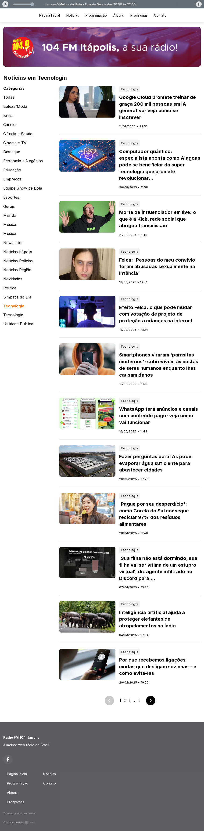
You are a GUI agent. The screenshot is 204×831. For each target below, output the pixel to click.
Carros (9, 124)
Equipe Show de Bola (22, 188)
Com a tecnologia (19, 822)
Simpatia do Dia (17, 297)
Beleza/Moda (15, 106)
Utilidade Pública (18, 324)
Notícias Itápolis (17, 252)
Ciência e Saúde (17, 134)
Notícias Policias (18, 261)
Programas (138, 15)
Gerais (9, 206)
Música (9, 224)
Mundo (9, 215)
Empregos (12, 179)
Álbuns (118, 15)
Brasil (8, 115)
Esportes (11, 197)
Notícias (72, 15)
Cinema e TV (14, 143)
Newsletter (13, 243)
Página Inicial (49, 15)
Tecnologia (13, 306)
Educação (12, 170)
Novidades (12, 279)
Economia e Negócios (23, 161)
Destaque (11, 152)
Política (10, 288)
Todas (8, 97)
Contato (160, 15)
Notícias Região (17, 270)
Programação (96, 15)
